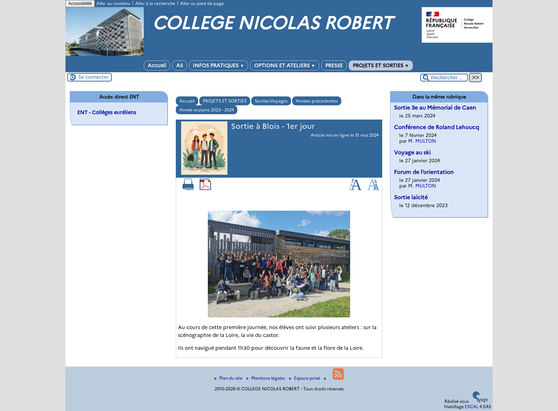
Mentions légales (266, 378)
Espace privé (305, 378)
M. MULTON (422, 141)
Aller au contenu (113, 3)
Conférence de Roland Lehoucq (436, 127)
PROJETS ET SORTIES (381, 65)
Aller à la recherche (155, 3)
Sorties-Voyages (271, 101)
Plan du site (228, 378)
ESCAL (471, 406)
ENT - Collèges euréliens (106, 112)
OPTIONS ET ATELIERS (284, 65)
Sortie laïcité (411, 197)
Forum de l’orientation (424, 172)
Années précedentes (317, 101)
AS (179, 65)
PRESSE (334, 65)
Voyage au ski (412, 152)
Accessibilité (80, 3)
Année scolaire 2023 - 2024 (206, 109)
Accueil (157, 65)
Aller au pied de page (202, 3)
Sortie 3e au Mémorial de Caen (435, 107)
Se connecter (93, 77)
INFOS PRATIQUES (218, 65)
